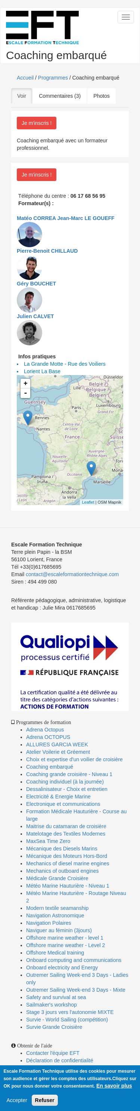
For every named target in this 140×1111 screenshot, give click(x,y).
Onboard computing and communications (73, 960)
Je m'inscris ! (37, 123)
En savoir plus (114, 1086)
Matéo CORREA (36, 218)
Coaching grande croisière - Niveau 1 (69, 774)
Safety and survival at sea (56, 997)
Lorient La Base (42, 371)
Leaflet (88, 502)
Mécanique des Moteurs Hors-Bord (66, 856)
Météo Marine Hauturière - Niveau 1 (67, 886)
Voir (24, 95)
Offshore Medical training (55, 953)
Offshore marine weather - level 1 (64, 938)
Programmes (53, 78)
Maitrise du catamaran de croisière (66, 826)
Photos (101, 96)
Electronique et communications (63, 804)
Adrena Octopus (45, 730)
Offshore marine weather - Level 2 (65, 945)
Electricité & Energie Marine (58, 797)
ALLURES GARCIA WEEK (57, 744)
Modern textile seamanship (57, 908)
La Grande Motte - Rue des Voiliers (65, 364)
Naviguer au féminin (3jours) (59, 930)
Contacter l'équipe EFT (53, 1053)
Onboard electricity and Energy (62, 967)
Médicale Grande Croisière (57, 878)
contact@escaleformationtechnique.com (72, 574)
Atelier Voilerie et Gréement (58, 752)
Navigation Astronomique (55, 915)
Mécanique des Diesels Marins (61, 849)
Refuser (45, 1101)
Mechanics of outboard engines (62, 871)
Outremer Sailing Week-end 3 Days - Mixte (75, 990)
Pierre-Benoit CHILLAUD (47, 251)
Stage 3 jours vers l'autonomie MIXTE (70, 1012)
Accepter (16, 1101)
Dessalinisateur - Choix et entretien (67, 789)
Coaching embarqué (49, 767)
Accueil (25, 78)
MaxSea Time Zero (48, 841)
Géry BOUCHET (36, 284)
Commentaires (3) (60, 96)
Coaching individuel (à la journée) (65, 782)
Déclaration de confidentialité (59, 1060)
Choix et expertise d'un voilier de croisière (74, 759)
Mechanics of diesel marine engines (67, 863)
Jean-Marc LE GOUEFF (85, 218)
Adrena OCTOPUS (48, 737)
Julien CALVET (35, 316)
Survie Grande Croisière (54, 1027)
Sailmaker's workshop (51, 1005)
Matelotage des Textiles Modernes (65, 834)
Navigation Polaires (48, 923)
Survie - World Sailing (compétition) (67, 1020)
